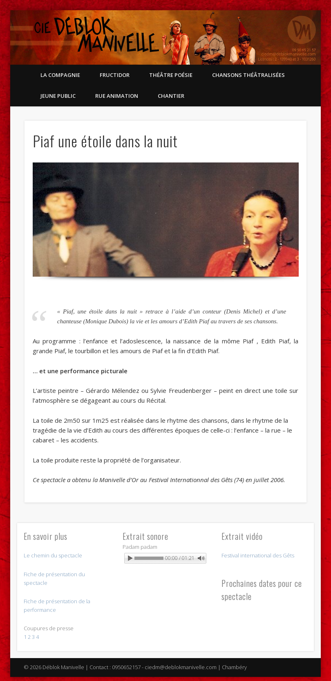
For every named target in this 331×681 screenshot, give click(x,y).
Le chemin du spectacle (53, 555)
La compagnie (60, 75)
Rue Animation (116, 95)
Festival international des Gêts (257, 555)
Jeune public (58, 95)
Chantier (171, 95)
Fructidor (115, 75)
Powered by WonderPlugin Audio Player (170, 567)
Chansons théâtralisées (248, 75)
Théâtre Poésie (170, 75)
